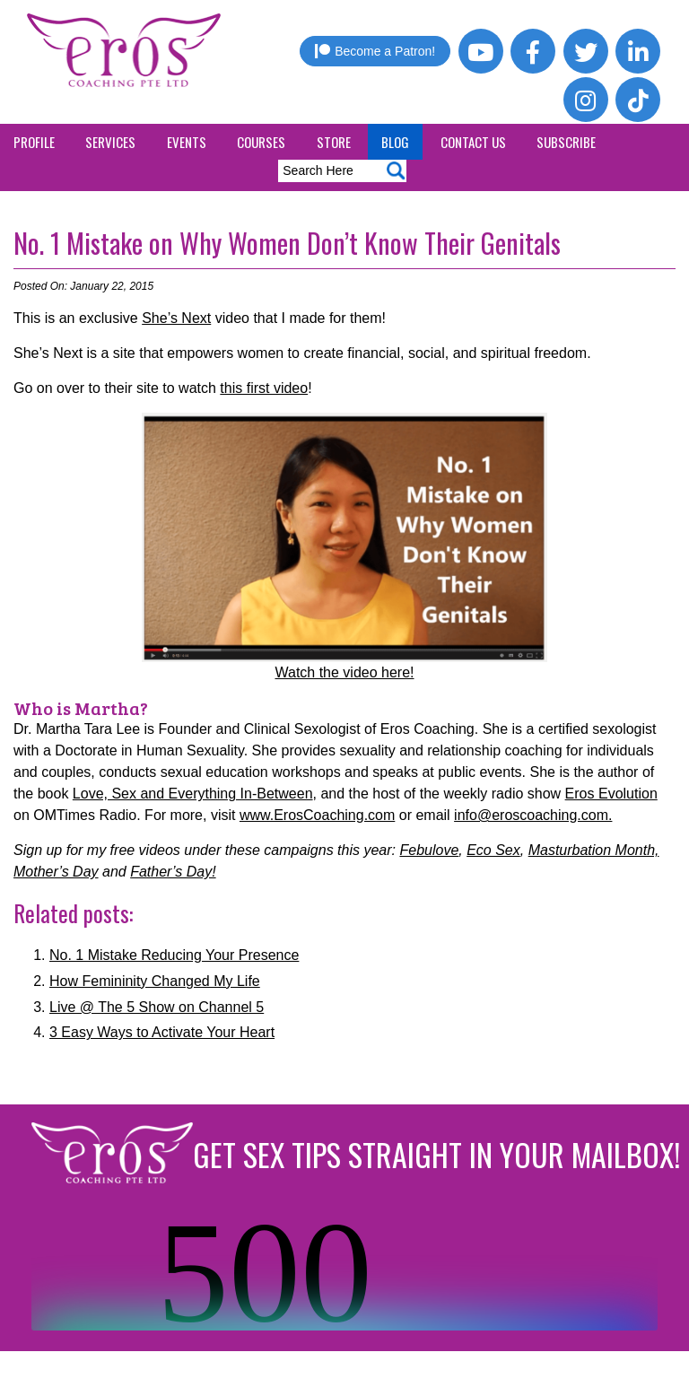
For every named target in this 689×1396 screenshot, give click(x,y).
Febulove (428, 850)
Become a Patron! (375, 51)
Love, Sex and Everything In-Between (193, 793)
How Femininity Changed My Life (154, 981)
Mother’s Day (56, 871)
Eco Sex (493, 850)
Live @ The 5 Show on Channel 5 (156, 1007)
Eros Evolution (611, 793)
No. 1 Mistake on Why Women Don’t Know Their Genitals (287, 242)
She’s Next (176, 318)
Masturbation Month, (593, 850)
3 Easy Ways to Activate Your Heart (162, 1032)
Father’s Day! (172, 871)
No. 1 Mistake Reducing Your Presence (174, 955)
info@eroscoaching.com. (533, 815)
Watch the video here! (344, 546)
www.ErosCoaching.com (317, 815)
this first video (264, 388)
